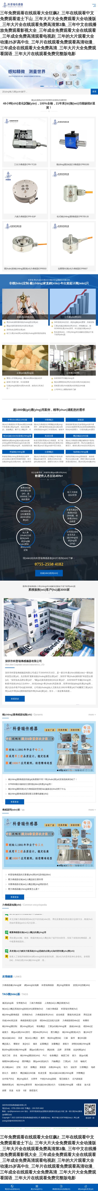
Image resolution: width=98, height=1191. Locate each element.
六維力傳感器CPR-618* (25, 307)
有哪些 (86, 1020)
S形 (24, 1090)
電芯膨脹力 (64, 1079)
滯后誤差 (87, 1014)
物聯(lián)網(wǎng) (10, 1061)
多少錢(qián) (8, 1067)
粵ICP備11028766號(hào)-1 (62, 1118)
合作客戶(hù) (8, 1079)
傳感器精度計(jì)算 (28, 1020)
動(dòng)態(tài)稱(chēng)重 (14, 1049)
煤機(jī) (33, 1067)
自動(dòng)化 (55, 1067)
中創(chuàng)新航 (48, 1079)
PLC (45, 1055)
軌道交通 (42, 1073)
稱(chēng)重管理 (24, 1084)
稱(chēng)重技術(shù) (30, 1055)
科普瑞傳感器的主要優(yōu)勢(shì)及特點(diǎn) (29, 926)
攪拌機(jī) (26, 1061)
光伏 (25, 1067)
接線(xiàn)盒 (75, 1026)
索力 (74, 1055)
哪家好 (17, 1044)
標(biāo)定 (88, 1026)
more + (92, 766)
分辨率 (34, 1079)
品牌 (59, 1049)
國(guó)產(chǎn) (37, 1049)
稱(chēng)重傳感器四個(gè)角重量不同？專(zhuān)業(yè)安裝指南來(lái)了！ (42, 831)
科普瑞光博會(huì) (69, 1009)
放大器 (87, 1084)
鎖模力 (14, 1073)
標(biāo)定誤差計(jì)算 (50, 1020)
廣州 (43, 1038)
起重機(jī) (44, 1044)
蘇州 (73, 1038)
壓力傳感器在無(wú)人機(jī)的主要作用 (25, 931)
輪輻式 (84, 1061)
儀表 (35, 1044)
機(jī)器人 (6, 1044)
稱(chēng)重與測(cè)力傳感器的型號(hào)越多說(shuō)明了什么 (37, 841)
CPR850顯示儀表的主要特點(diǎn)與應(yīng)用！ (30, 836)
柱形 (18, 1090)
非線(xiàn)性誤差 (9, 1020)
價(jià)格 (51, 1049)
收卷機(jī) (54, 1055)
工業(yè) (67, 1061)
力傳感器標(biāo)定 (71, 1020)
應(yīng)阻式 (22, 1079)
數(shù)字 (88, 1032)
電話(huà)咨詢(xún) (12, 1187)
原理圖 (67, 1049)
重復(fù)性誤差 (74, 1014)
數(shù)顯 (82, 1038)
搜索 (94, 91)
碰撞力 (5, 1032)
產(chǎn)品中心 (37, 1187)
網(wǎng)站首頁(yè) (86, 1187)
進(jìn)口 (26, 1044)
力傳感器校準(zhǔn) (44, 1014)
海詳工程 (6, 1055)
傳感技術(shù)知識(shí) (61, 1187)
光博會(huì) (27, 1014)
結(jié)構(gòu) (79, 1049)
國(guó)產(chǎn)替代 (20, 1032)
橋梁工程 (65, 1055)
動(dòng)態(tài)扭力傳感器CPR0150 (73, 255)
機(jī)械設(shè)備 (27, 1073)
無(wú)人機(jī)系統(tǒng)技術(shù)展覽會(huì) (22, 1009)
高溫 (11, 1090)
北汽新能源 (77, 1079)
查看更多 (15, 760)
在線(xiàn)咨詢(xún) (49, 585)
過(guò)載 (83, 1055)
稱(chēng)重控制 (9, 1026)
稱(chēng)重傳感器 (10, 1014)
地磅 (93, 1067)
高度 (20, 1038)
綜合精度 (60, 1014)
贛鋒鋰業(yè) (8, 1084)
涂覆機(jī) (55, 1044)
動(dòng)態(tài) (54, 1038)
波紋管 (74, 1067)
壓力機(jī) (55, 1032)
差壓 (4, 1090)
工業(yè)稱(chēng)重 (57, 1026)
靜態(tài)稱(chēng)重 (81, 1044)
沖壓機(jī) (80, 1073)
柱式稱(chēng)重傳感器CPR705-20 (73, 307)
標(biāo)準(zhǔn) (40, 1032)
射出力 (5, 1073)
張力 (66, 1067)
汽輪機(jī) (56, 1061)
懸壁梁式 (33, 1090)
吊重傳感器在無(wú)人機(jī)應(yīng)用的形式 (28, 936)
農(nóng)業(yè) (27, 1026)
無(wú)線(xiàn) (8, 1038)
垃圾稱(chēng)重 (65, 1084)
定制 (18, 1067)
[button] (42, 86)
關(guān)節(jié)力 (41, 1061)
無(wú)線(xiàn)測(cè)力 (45, 1084)
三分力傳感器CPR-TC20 (25, 255)
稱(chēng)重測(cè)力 (71, 1032)
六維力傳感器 (52, 1009)
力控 (76, 1061)
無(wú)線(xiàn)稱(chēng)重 (61, 1073)
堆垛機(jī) (40, 1026)
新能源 (43, 1067)
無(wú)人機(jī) (31, 1038)
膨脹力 (66, 1044)
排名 (15, 1055)
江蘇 (66, 1038)
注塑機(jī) (84, 1067)
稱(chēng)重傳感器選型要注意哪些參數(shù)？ (28, 846)
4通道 (78, 1084)
